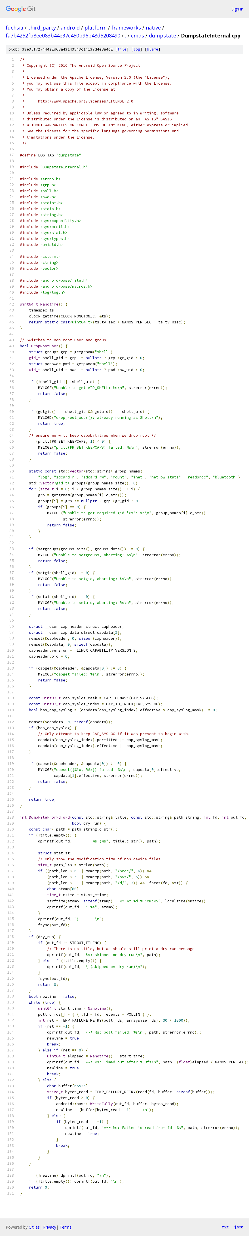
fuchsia (14, 27)
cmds (137, 35)
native (153, 27)
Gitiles (34, 1227)
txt (225, 1226)
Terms (65, 1227)
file (121, 49)
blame (152, 49)
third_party (42, 27)
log (136, 49)
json (238, 1226)
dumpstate (162, 35)
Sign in (237, 9)
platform (96, 27)
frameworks (126, 27)
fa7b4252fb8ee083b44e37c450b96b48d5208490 (63, 35)
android (70, 27)
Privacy (49, 1227)
